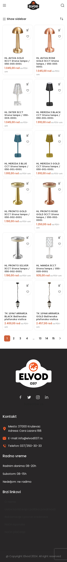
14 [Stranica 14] (46, 338)
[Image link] (33, 373)
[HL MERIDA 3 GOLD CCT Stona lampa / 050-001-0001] (49, 146)
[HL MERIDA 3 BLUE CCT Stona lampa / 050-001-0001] (18, 146)
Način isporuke (14, 524)
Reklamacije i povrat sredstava (26, 517)
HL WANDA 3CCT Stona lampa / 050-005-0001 (48, 268)
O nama (10, 502)
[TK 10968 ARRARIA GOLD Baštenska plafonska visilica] (49, 296)
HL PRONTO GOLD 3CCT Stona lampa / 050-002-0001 (17, 214)
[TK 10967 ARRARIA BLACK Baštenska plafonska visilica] (18, 296)
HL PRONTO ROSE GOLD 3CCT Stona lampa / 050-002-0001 (47, 215)
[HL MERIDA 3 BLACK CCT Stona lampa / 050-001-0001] (49, 94)
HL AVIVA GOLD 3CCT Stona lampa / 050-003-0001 (17, 60)
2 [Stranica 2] (13, 338)
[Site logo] (33, 5)
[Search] (62, 5)
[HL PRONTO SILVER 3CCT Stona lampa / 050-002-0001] (18, 248)
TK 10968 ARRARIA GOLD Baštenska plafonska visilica (47, 316)
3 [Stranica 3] (20, 338)
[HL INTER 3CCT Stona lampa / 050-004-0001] (18, 94)
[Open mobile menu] (4, 5)
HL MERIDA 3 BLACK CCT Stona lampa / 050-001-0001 (48, 115)
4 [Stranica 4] (27, 338)
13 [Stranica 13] (40, 338)
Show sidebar (16, 19)
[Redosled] (61, 19)
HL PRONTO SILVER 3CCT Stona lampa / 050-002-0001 (17, 268)
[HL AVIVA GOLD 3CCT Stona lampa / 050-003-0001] (18, 40)
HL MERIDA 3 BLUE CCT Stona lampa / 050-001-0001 (16, 166)
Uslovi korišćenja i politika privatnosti (30, 509)
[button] (28, 30)
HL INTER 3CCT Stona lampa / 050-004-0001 (16, 115)
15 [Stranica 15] (53, 338)
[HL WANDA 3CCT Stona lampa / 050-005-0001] (49, 248)
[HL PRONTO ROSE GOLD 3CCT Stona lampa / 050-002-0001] (49, 194)
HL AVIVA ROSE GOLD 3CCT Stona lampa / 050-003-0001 (47, 62)
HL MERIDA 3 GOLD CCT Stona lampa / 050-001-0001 (48, 166)
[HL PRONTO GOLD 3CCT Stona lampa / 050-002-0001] (18, 194)
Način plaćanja (14, 532)
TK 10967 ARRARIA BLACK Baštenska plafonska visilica (15, 316)
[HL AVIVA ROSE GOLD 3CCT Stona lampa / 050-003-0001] (49, 40)
